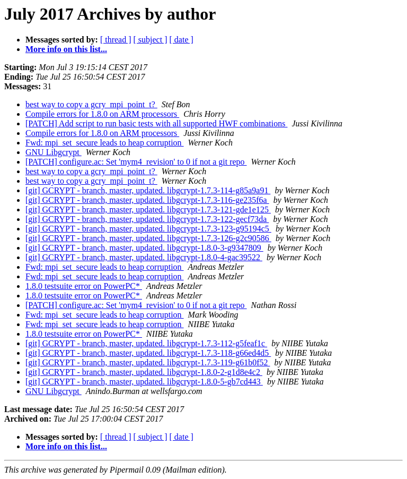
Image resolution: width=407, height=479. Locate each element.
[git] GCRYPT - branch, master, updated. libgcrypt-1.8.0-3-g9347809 (144, 247)
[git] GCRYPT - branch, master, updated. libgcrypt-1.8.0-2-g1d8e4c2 (143, 372)
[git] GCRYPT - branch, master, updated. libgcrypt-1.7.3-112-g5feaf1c (146, 343)
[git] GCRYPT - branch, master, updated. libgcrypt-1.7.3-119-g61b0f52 (147, 362)
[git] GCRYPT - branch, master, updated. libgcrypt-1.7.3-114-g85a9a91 (147, 190)
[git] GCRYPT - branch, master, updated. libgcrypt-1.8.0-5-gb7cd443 (144, 381)
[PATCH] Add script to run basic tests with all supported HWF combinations (156, 123)
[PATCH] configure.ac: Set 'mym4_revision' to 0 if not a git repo (136, 161)
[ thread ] (115, 39)
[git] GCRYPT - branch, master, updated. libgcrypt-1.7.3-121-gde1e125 (148, 209)
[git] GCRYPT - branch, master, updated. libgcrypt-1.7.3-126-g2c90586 (148, 238)
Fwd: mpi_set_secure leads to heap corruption (104, 142)
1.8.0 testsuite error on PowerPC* (83, 285)
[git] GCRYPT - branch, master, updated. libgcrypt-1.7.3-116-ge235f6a (147, 199)
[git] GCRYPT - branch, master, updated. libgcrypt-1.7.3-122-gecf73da (147, 219)
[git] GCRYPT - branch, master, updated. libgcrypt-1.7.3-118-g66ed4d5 (148, 352)
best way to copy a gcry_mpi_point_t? (91, 104)
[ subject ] (150, 39)
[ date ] (181, 39)
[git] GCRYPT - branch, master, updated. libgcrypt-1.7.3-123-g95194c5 (148, 228)
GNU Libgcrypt (53, 152)
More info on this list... (66, 49)
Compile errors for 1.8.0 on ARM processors (102, 113)
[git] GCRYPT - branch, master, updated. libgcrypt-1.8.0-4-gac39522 (143, 257)
